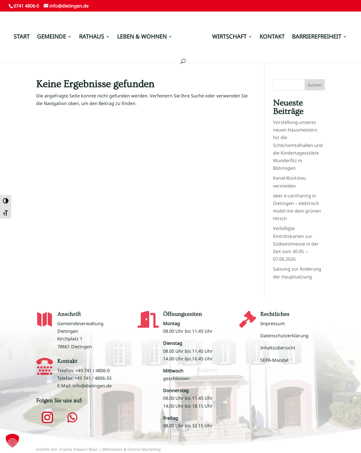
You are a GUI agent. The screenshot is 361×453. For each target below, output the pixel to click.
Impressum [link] (272, 323)
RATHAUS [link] (91, 37)
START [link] (22, 37)
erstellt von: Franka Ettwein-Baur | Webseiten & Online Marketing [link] (98, 449)
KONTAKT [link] (272, 37)
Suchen (315, 85)
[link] (192, 39)
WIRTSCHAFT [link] (229, 37)
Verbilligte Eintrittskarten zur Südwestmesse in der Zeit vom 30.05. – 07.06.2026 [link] (296, 243)
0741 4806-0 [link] (26, 6)
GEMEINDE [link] (51, 37)
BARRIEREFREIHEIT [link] (316, 37)
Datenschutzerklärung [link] (284, 336)
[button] (47, 417)
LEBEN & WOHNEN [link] (142, 37)
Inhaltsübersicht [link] (277, 348)
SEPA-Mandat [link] (274, 360)
